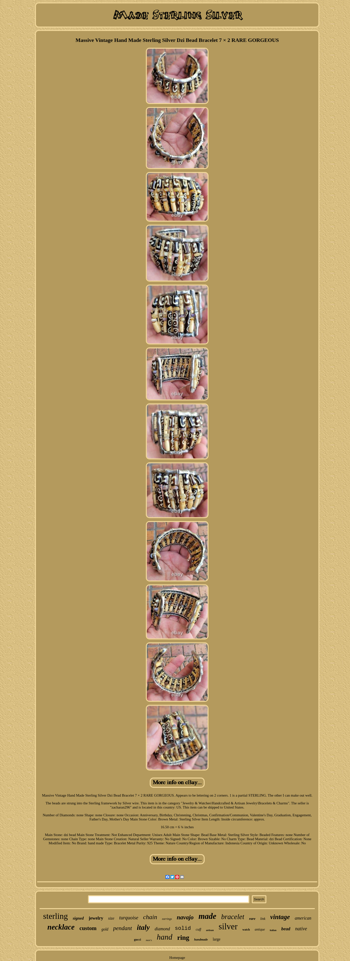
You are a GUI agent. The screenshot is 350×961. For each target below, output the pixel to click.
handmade (201, 939)
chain (150, 917)
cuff (198, 929)
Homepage (177, 958)
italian (273, 930)
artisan (210, 930)
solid (183, 928)
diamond (162, 928)
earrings (167, 919)
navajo (185, 917)
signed (78, 918)
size (111, 918)
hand (164, 936)
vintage (280, 917)
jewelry (96, 918)
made (207, 916)
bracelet (232, 917)
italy (143, 927)
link (262, 919)
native (301, 928)
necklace (61, 927)
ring (183, 937)
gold (104, 929)
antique (260, 929)
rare (252, 919)
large (216, 939)
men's (149, 940)
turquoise (128, 918)
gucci (137, 939)
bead (285, 928)
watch (246, 929)
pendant (122, 928)
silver (228, 926)
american (303, 918)
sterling (55, 916)
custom (87, 928)
